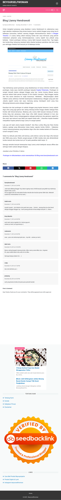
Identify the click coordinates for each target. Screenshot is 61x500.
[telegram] (52, 168)
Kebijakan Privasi (10, 404)
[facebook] (8, 168)
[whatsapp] (41, 168)
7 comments (36, 25)
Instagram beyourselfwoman (14, 482)
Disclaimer (8, 407)
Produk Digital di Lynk (12, 479)
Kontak (7, 401)
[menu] (5, 10)
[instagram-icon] (57, 4)
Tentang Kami (9, 398)
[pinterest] (30, 168)
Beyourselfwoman (15, 2)
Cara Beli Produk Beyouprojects (15, 476)
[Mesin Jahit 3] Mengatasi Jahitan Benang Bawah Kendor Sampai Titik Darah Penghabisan (30, 381)
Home (30, 493)
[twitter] (19, 168)
